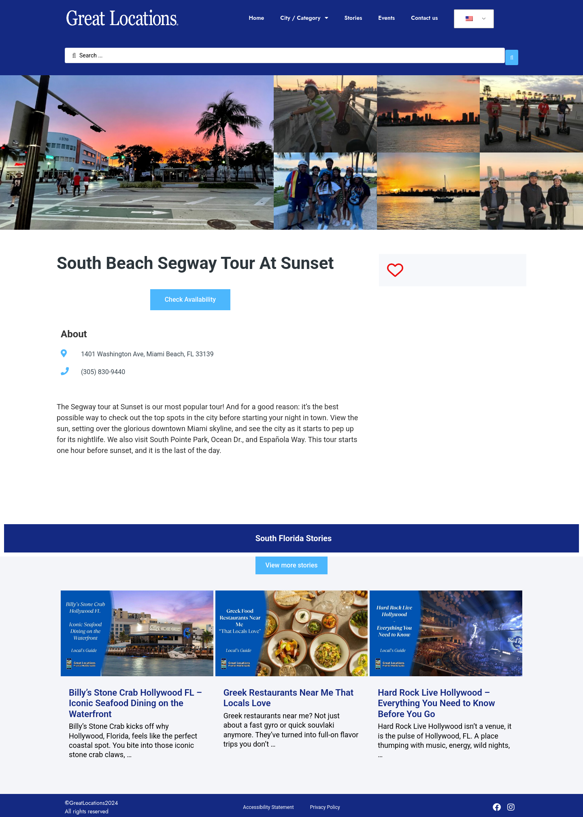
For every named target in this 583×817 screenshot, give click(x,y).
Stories (353, 18)
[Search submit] (511, 53)
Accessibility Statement (268, 803)
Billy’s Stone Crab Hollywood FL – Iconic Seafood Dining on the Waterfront (135, 699)
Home (256, 18)
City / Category (304, 18)
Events (386, 18)
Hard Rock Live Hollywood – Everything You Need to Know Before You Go (436, 699)
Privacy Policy (325, 803)
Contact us (424, 18)
